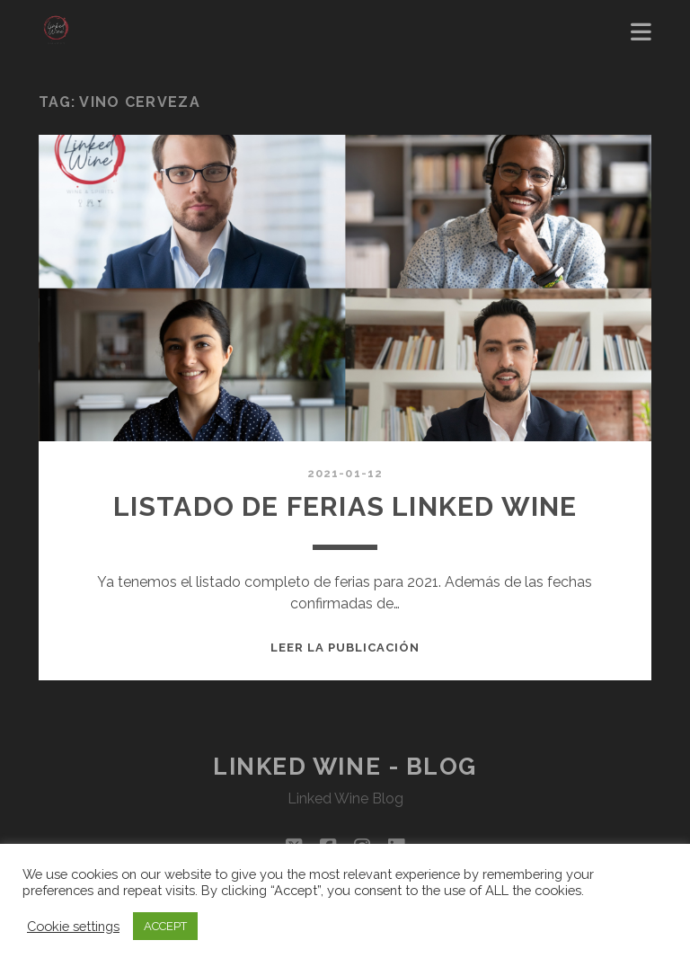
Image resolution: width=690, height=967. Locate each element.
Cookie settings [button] (73, 926)
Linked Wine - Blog (345, 766)
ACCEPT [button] (165, 926)
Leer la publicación (345, 647)
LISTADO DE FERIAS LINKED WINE (345, 506)
